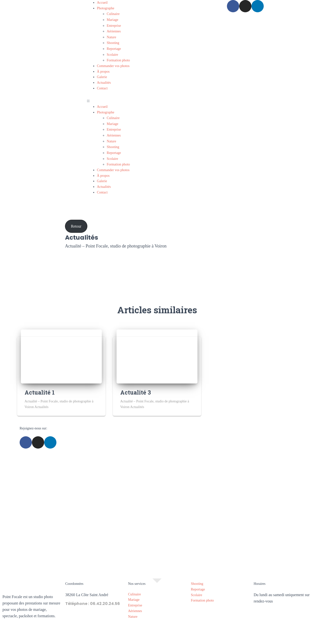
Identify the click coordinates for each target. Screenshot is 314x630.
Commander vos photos (113, 64)
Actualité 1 (40, 388)
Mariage (112, 19)
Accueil (102, 2)
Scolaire (112, 53)
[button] (157, 99)
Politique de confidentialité (174, 625)
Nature (111, 36)
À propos (103, 69)
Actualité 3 (135, 388)
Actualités (104, 80)
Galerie (102, 75)
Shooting (113, 41)
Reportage (114, 47)
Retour (76, 222)
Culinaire (113, 13)
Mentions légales (138, 625)
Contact (102, 86)
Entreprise (114, 25)
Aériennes (114, 30)
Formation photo (118, 58)
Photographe (105, 8)
